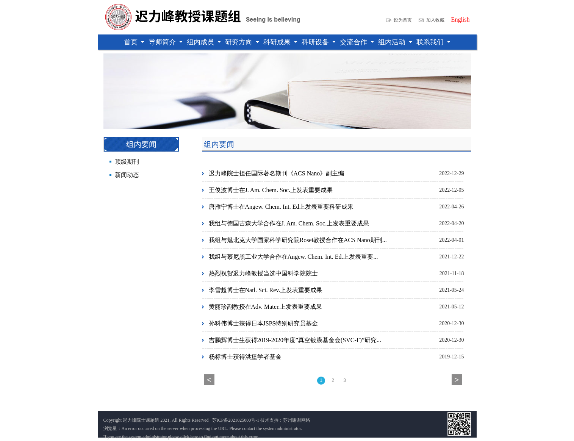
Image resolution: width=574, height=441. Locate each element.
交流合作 (353, 42)
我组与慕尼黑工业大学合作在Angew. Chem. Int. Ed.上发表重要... (293, 256)
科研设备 (315, 42)
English (460, 20)
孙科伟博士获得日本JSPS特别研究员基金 (263, 323)
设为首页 (403, 20)
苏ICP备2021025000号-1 (236, 420)
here (194, 436)
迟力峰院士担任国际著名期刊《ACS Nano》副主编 (276, 173)
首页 (131, 42)
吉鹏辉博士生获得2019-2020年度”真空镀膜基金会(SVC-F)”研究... (295, 340)
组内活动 (391, 42)
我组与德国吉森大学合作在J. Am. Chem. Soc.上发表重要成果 (289, 223)
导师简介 (162, 42)
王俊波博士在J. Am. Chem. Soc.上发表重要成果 (271, 190)
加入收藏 (435, 20)
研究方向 (238, 42)
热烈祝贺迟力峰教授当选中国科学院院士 (263, 273)
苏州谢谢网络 (296, 420)
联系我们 (430, 42)
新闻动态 (127, 175)
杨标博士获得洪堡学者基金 (245, 356)
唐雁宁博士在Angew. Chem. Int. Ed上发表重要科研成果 (281, 206)
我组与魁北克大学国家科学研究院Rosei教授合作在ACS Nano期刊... (298, 240)
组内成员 (200, 42)
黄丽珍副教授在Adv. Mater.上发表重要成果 (265, 306)
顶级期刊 (127, 161)
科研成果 (277, 42)
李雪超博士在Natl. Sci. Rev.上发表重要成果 (266, 290)
